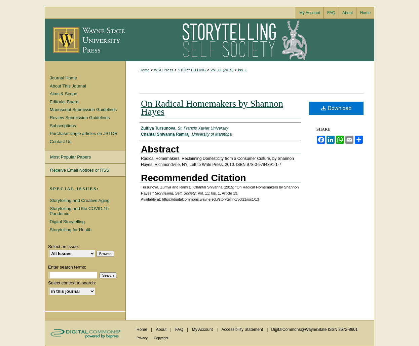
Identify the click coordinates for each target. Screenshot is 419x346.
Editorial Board (64, 101)
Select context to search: (72, 282)
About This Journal (68, 86)
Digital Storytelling (67, 221)
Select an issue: (63, 246)
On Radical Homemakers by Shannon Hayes (212, 107)
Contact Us (60, 141)
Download (336, 108)
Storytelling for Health (70, 229)
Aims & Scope (63, 93)
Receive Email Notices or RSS (79, 170)
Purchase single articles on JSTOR (83, 133)
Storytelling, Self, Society (249, 40)
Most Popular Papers (70, 157)
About (162, 329)
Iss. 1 (242, 70)
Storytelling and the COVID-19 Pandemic (79, 211)
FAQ (179, 329)
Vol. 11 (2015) (222, 70)
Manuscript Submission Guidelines (83, 109)
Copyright (161, 338)
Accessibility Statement (243, 329)
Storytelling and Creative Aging (80, 200)
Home (144, 70)
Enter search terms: (67, 267)
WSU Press (163, 70)
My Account (203, 329)
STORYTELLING (192, 70)
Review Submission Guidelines (80, 117)
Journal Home (63, 77)
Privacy (143, 338)
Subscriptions (63, 125)
